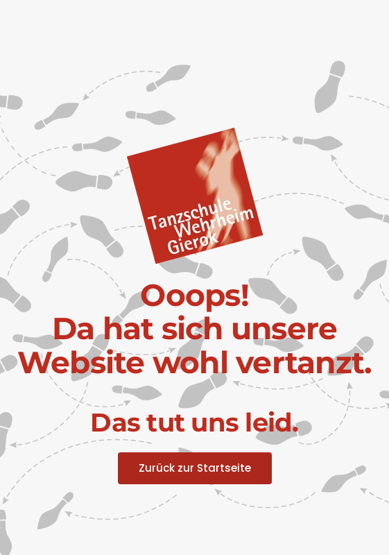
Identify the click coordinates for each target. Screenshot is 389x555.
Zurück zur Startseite (195, 468)
